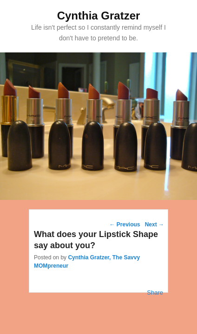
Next (154, 224)
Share (155, 292)
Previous (125, 224)
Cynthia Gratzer (98, 15)
